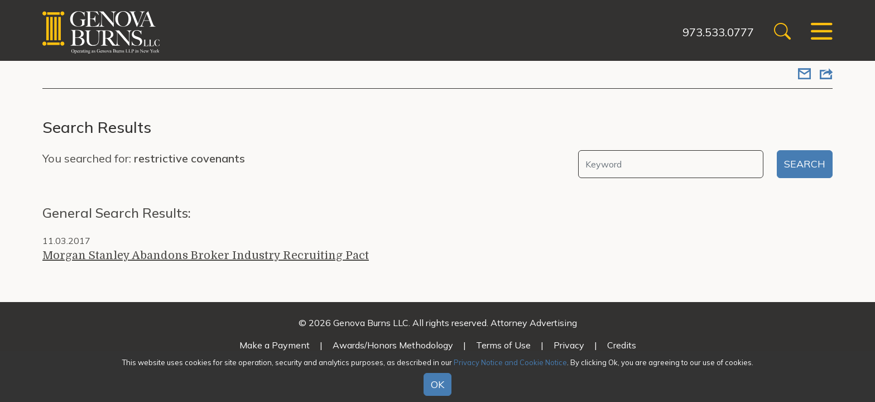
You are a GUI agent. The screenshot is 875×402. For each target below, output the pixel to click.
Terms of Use (503, 345)
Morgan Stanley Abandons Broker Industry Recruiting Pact (205, 255)
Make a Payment (274, 345)
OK (437, 384)
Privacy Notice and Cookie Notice (510, 362)
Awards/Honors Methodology (393, 345)
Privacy (569, 345)
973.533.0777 (718, 32)
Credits (621, 345)
